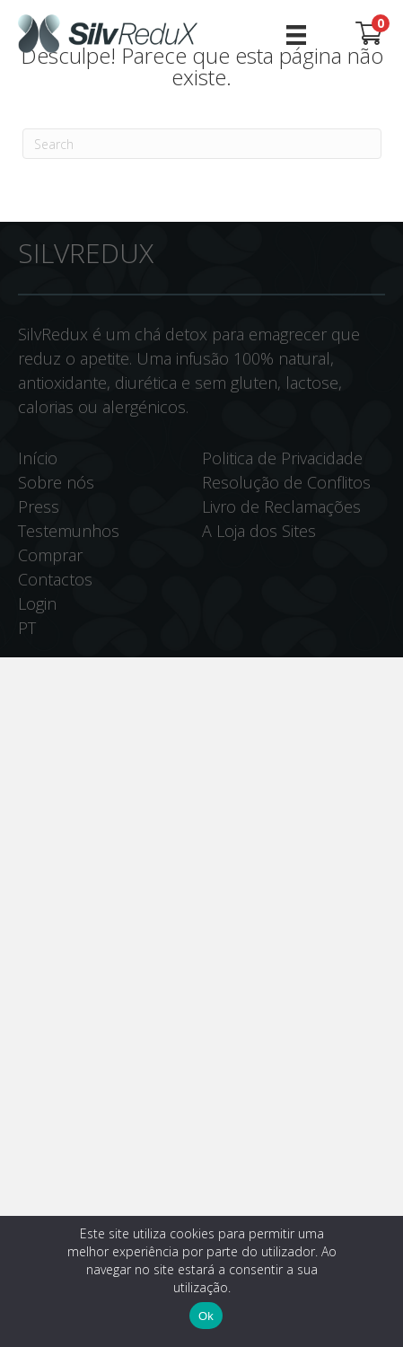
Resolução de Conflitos (286, 482)
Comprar (50, 555)
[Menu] (296, 33)
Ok (206, 1316)
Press (38, 506)
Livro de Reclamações (281, 506)
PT (27, 627)
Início (37, 458)
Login (37, 603)
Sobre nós (56, 482)
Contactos (55, 579)
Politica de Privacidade (282, 458)
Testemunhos (68, 530)
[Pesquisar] (201, 143)
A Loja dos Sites (259, 530)
